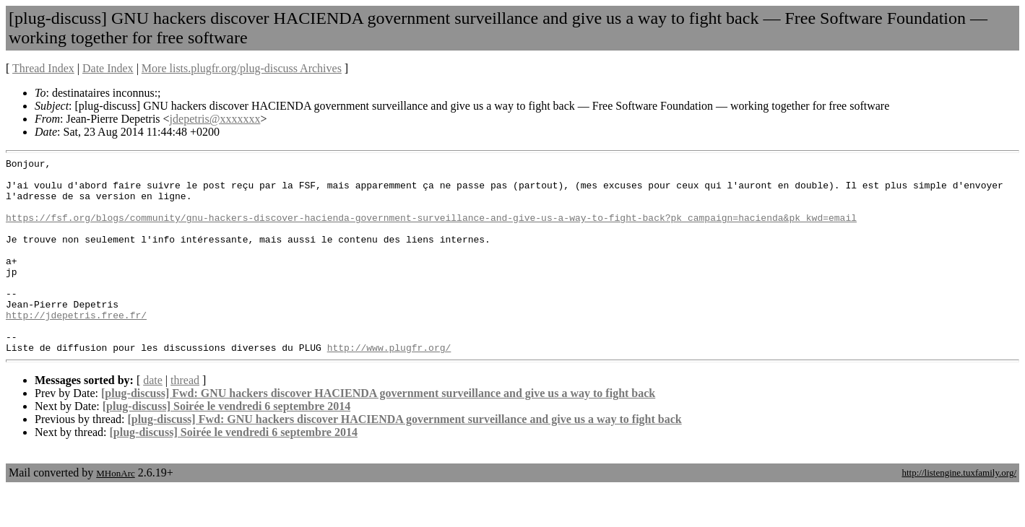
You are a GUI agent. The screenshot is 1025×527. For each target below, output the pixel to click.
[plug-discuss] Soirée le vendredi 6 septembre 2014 (226, 445)
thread (184, 419)
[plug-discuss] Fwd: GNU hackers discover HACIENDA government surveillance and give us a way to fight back (378, 432)
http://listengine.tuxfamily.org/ (958, 511)
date (153, 419)
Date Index (108, 68)
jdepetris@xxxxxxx (215, 119)
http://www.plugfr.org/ (389, 386)
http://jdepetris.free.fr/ (76, 347)
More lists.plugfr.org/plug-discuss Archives (242, 68)
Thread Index (43, 68)
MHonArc (115, 512)
